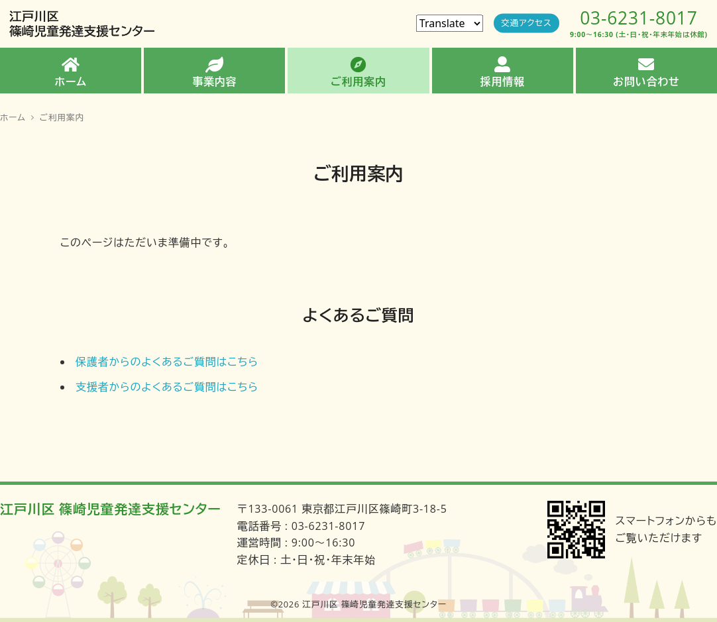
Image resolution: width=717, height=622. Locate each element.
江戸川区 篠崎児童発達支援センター (110, 509)
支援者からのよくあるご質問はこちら (167, 387)
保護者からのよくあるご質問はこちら (167, 361)
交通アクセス (526, 23)
